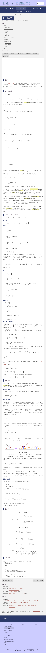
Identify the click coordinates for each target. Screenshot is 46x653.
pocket (22, 14)
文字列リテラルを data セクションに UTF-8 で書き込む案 (22, 605)
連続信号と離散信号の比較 (9, 642)
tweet (3, 14)
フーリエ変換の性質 (8, 29)
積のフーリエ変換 (9, 37)
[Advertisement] (23, 68)
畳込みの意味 (8, 43)
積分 (6, 34)
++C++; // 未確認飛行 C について (19, 650)
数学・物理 (19, 11)
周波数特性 (6, 634)
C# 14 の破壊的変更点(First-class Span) (18, 602)
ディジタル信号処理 (7, 624)
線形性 (6, 31)
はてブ (17, 14)
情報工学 (21, 8)
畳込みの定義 (8, 41)
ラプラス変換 (7, 635)
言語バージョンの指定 (17, 588)
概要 (5, 25)
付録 (5, 644)
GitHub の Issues (36, 611)
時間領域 (35, 53)
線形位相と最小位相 (8, 639)
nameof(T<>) (12, 607)
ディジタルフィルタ (22, 624)
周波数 (12, 53)
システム (6, 632)
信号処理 (5, 619)
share (8, 14)
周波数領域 (28, 53)
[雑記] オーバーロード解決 (18, 593)
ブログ (28, 11)
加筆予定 (6, 48)
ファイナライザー (13, 603)
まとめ (5, 46)
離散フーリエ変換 (38, 580)
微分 (6, 32)
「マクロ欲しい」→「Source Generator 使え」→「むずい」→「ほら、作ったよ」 (23, 600)
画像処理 (34, 624)
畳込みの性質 (8, 44)
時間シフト (7, 35)
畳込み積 (6, 39)
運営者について (32, 650)
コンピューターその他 (34, 8)
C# (6, 8)
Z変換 (5, 637)
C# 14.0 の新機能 (13, 591)
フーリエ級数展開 (9, 83)
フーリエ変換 (8, 18)
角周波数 (5, 53)
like (12, 14)
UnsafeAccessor (13, 586)
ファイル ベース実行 (14, 590)
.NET (12, 8)
